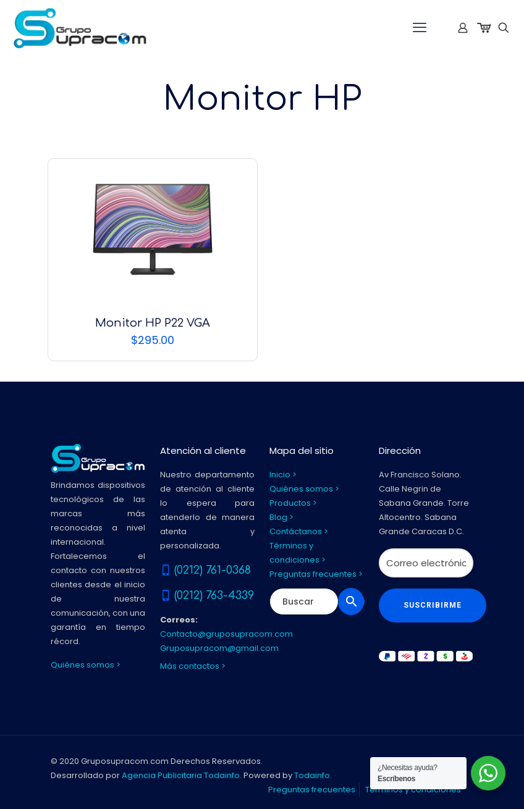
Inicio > (283, 474)
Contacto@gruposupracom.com (226, 634)
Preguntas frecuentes (311, 789)
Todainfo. (313, 775)
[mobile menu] (419, 27)
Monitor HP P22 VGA (152, 323)
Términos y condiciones (413, 789)
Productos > (293, 503)
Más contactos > (193, 666)
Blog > (281, 517)
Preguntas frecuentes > (316, 574)
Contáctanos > (298, 531)
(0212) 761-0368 (212, 570)
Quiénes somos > (85, 665)
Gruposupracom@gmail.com (219, 648)
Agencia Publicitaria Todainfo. (182, 775)
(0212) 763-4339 (214, 595)
